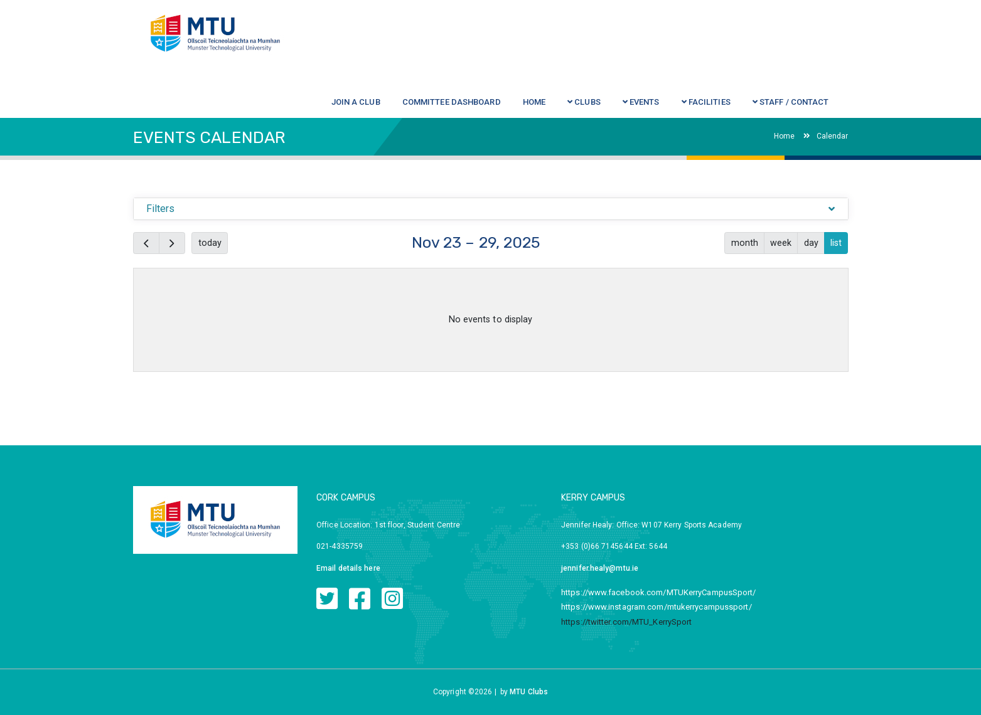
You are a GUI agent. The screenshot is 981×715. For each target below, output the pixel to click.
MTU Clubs (529, 691)
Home (784, 136)
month (744, 243)
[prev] (146, 243)
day (811, 243)
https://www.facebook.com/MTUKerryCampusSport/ (658, 592)
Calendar (826, 136)
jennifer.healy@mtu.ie (599, 568)
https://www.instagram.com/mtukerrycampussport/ (656, 607)
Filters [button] (160, 208)
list (836, 243)
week (780, 243)
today (210, 243)
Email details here (348, 568)
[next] (172, 243)
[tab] (491, 209)
